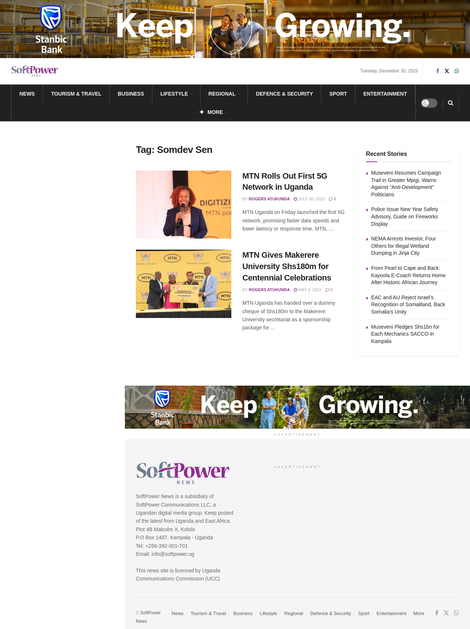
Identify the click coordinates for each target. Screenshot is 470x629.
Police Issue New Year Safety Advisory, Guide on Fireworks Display (72, 161)
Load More (62, 366)
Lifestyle (174, 94)
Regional (222, 94)
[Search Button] (450, 103)
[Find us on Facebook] (437, 71)
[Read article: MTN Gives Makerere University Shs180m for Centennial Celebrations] (183, 284)
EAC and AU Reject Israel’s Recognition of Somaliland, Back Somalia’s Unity (76, 286)
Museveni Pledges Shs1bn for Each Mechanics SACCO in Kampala (73, 327)
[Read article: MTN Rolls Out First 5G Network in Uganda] (183, 205)
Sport (338, 94)
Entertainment (385, 94)
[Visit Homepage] (35, 71)
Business (131, 94)
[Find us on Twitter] (446, 71)
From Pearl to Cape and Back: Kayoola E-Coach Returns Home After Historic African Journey (76, 244)
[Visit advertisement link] (235, 29)
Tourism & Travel (76, 94)
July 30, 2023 (309, 199)
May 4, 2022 (307, 289)
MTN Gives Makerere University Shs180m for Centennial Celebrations (286, 266)
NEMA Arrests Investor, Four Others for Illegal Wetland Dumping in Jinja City (79, 202)
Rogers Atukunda (269, 199)
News (27, 94)
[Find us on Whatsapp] (457, 71)
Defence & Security (284, 94)
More (211, 112)
